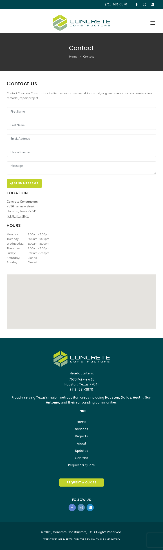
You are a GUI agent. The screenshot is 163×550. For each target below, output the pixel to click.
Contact (88, 56)
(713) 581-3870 (116, 4)
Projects (81, 436)
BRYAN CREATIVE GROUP (79, 539)
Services (81, 429)
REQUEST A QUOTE (81, 482)
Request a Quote (81, 465)
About (81, 443)
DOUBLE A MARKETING (108, 539)
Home (73, 56)
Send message (24, 183)
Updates (81, 450)
